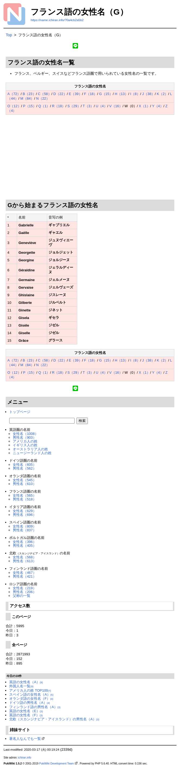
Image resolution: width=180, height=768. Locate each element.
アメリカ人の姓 (25, 441)
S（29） (74, 106)
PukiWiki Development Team (56, 763)
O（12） (14, 106)
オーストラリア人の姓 (30, 449)
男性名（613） (24, 561)
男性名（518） (24, 499)
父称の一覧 (21, 596)
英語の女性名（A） (26, 682)
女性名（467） (24, 573)
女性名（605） (24, 465)
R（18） (59, 106)
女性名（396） (24, 542)
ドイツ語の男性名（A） (29, 703)
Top (9, 35)
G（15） (106, 94)
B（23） (29, 94)
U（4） (101, 106)
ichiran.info (24, 757)
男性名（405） (24, 546)
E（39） (75, 94)
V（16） (116, 106)
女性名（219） (24, 588)
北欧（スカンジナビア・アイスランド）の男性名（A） (54, 719)
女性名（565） (24, 495)
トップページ (19, 412)
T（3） (88, 106)
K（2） (162, 94)
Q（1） (44, 106)
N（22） (43, 98)
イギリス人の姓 (25, 445)
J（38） (148, 94)
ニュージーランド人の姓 (32, 453)
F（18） (90, 94)
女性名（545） (24, 480)
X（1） (144, 106)
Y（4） (157, 106)
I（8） (135, 94)
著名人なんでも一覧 (25, 739)
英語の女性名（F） (26, 715)
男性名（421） (24, 576)
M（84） (27, 98)
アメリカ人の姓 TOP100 (30, 690)
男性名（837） (24, 530)
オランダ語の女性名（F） (31, 699)
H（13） (121, 94)
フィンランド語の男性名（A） (34, 707)
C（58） (45, 94)
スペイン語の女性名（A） (31, 694)
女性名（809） (24, 526)
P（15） (29, 106)
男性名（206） (24, 592)
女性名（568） (24, 557)
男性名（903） (24, 437)
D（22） (60, 94)
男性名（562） (24, 468)
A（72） (14, 94)
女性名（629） (24, 511)
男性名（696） (24, 515)
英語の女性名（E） (26, 711)
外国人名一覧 (21, 686)
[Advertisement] (90, 157)
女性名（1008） (25, 434)
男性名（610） (24, 484)
